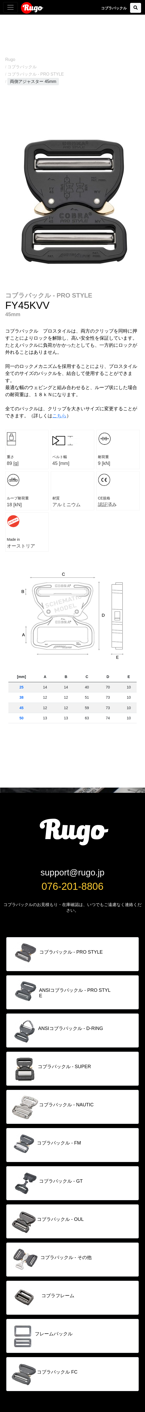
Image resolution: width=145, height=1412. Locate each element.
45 (21, 708)
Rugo (32, 7)
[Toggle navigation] (10, 7)
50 (21, 718)
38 (21, 697)
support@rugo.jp (72, 872)
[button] (135, 8)
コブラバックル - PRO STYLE (35, 74)
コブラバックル (22, 67)
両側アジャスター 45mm (33, 81)
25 (21, 687)
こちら (59, 415)
